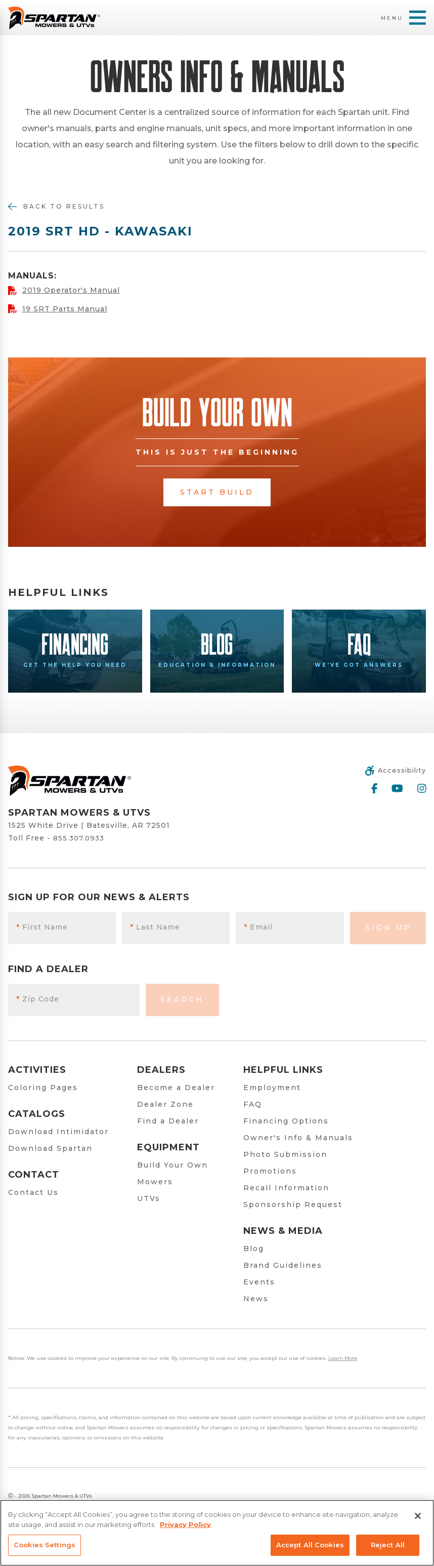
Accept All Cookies (310, 1545)
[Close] (418, 1516)
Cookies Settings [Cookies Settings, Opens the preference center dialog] (44, 1545)
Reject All (388, 1545)
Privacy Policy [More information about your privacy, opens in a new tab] (185, 1524)
